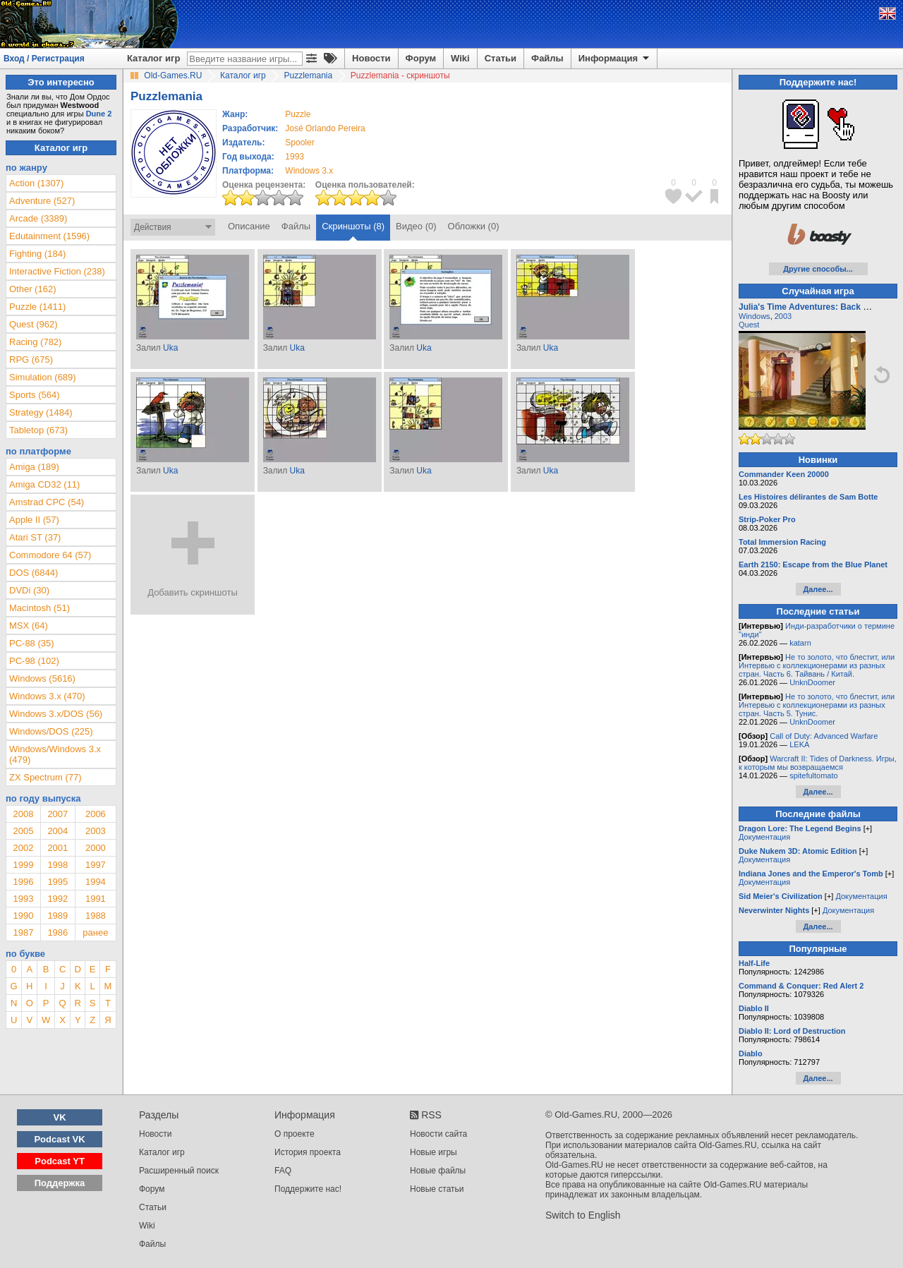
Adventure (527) (42, 200)
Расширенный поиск (179, 1171)
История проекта (307, 1152)
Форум (421, 58)
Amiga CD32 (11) (44, 484)
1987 (23, 932)
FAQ (282, 1171)
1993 (294, 157)
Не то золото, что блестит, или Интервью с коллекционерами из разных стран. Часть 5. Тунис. (817, 705)
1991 (95, 898)
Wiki (460, 58)
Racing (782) (35, 342)
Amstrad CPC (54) (46, 502)
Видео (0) (416, 226)
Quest (749, 324)
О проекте (294, 1134)
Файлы (547, 58)
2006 (95, 814)
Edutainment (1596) (49, 236)
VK (60, 1117)
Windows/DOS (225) (50, 731)
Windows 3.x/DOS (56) (55, 713)
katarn (800, 643)
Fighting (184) (37, 253)
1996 (23, 881)
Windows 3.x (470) (47, 696)
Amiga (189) (34, 466)
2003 (95, 831)
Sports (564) (34, 395)
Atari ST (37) (35, 537)
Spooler (299, 142)
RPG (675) (31, 359)
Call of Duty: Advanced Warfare (824, 736)
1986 (57, 932)
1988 (95, 915)
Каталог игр (153, 58)
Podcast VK (59, 1139)
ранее (95, 932)
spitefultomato (813, 775)
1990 (23, 915)
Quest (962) (33, 324)
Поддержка (60, 1183)
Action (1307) (36, 183)
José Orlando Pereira (325, 128)
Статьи (500, 58)
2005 (23, 831)
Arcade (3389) (38, 218)
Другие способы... (818, 269)
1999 (23, 864)
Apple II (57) (34, 519)
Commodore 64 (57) (50, 555)
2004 (57, 831)
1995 (57, 881)
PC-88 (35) (31, 643)
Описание (249, 226)
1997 (95, 864)
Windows (754, 316)
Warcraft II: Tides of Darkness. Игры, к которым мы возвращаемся (818, 762)
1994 (95, 881)
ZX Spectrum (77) (45, 777)
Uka (170, 348)
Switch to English (583, 1215)
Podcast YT (60, 1161)
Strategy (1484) (41, 412)
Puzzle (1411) (37, 306)
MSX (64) (28, 625)
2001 (57, 848)
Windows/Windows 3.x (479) (55, 754)
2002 (23, 848)
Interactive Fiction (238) (57, 271)
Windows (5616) (42, 678)
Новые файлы (438, 1171)
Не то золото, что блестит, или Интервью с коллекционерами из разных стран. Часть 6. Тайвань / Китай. (817, 665)
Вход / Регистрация (44, 59)
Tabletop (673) (38, 430)
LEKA (799, 744)
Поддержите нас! (307, 1189)
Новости (371, 58)
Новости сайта (438, 1134)
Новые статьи (437, 1189)
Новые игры (433, 1152)
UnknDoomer (812, 682)
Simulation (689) (42, 377)
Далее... (817, 589)
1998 (57, 864)
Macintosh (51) (39, 608)
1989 (57, 915)
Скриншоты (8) (353, 226)
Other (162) (32, 289)
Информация (614, 58)
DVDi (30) (29, 590)
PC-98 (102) (34, 661)
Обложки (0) (473, 226)
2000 (95, 848)
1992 (57, 898)
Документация (764, 837)
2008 (23, 814)
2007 (57, 814)
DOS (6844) (33, 572)
